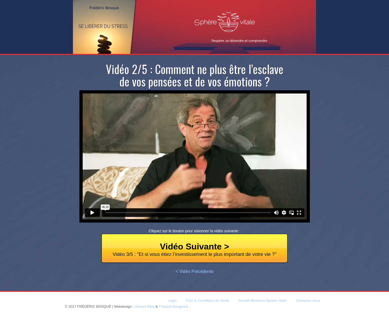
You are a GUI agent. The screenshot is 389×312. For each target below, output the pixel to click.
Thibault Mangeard (173, 306)
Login (172, 301)
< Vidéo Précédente (195, 271)
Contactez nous (308, 301)
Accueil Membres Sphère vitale (262, 301)
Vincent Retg (145, 306)
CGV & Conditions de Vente (207, 301)
